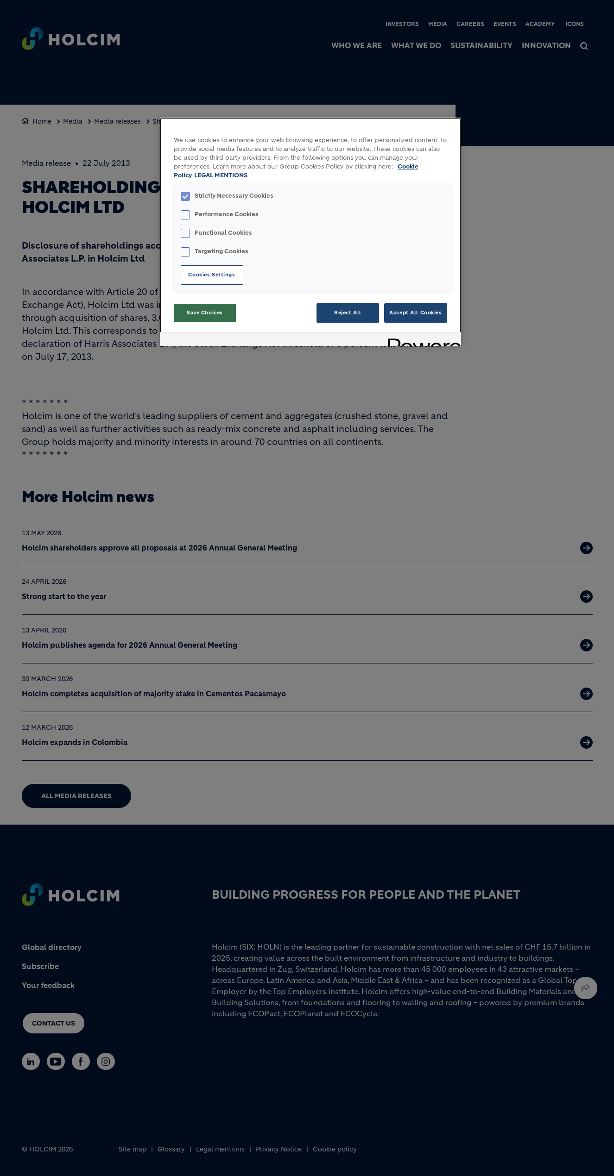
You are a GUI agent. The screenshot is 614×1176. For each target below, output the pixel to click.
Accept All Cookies (415, 312)
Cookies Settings (211, 274)
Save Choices (205, 312)
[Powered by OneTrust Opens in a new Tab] (421, 340)
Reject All (347, 312)
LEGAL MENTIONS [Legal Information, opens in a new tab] (220, 175)
